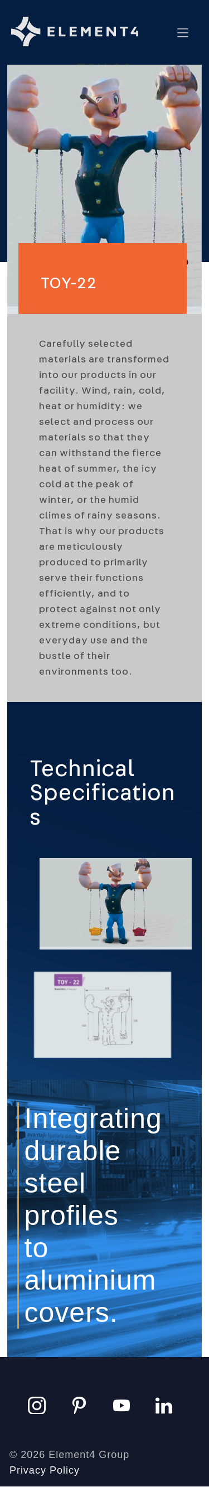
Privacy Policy (44, 1470)
